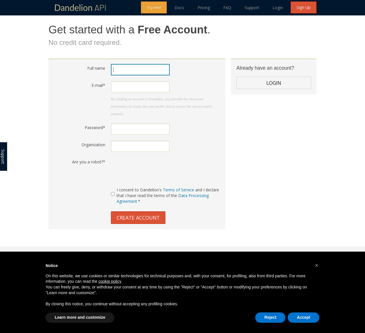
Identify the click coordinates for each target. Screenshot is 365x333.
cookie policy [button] (109, 281)
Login (278, 7)
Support (252, 7)
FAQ (227, 7)
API (80, 7)
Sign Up (304, 7)
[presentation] (154, 169)
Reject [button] (270, 317)
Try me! (154, 7)
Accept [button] (303, 317)
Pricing (204, 7)
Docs (179, 7)
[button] (316, 265)
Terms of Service (178, 189)
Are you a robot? (88, 162)
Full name (96, 68)
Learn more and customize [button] (80, 317)
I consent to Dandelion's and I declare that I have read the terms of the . (165, 195)
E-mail (98, 85)
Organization (93, 144)
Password (95, 127)
